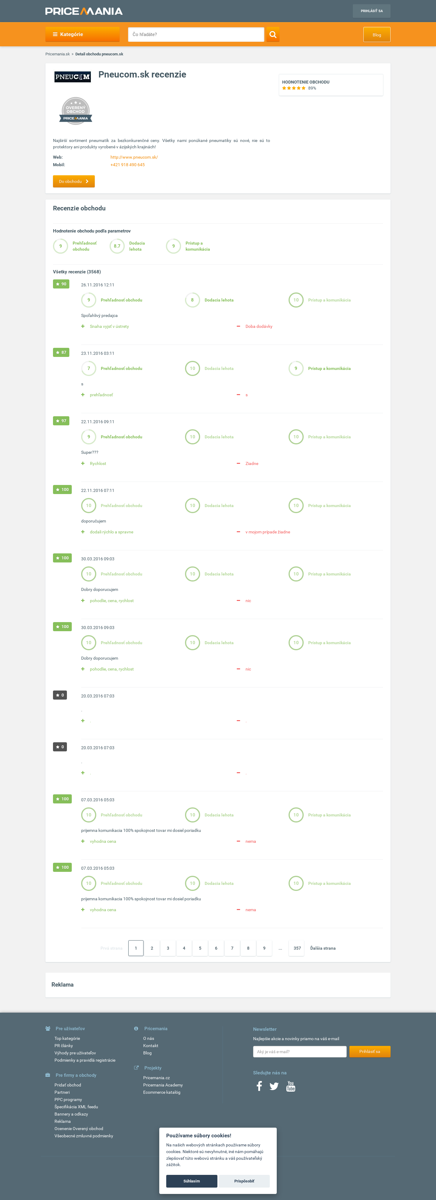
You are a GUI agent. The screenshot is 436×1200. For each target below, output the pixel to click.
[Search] (272, 34)
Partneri (62, 1092)
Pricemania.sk (57, 54)
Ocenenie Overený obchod (78, 1128)
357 (297, 948)
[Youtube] (290, 1088)
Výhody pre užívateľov (75, 1052)
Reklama (62, 1121)
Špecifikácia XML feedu (76, 1106)
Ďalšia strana (323, 948)
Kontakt (150, 1045)
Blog (377, 34)
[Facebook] (259, 1088)
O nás (148, 1038)
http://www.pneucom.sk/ (134, 157)
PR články (63, 1045)
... (280, 948)
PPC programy (68, 1099)
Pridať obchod (67, 1085)
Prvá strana (112, 948)
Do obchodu (75, 181)
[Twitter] (274, 1088)
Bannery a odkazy (71, 1114)
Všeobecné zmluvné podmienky (83, 1135)
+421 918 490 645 (128, 164)
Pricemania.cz (156, 1077)
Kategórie (68, 34)
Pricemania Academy (163, 1085)
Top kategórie (67, 1038)
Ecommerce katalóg (161, 1092)
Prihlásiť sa (372, 11)
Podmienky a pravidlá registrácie (84, 1060)
